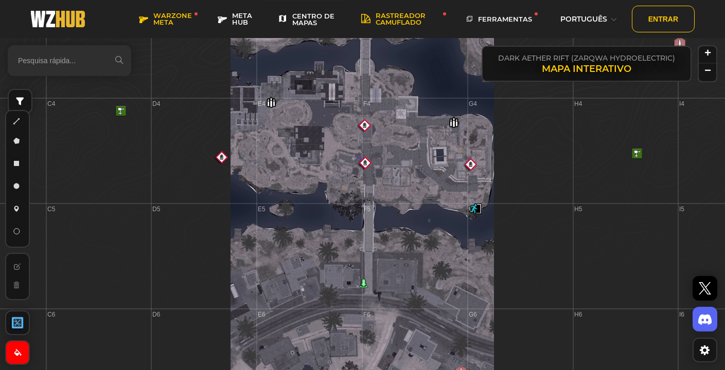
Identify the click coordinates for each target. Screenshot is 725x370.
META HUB (235, 18)
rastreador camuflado (393, 18)
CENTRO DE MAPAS (306, 19)
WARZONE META (165, 18)
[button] (475, 208)
